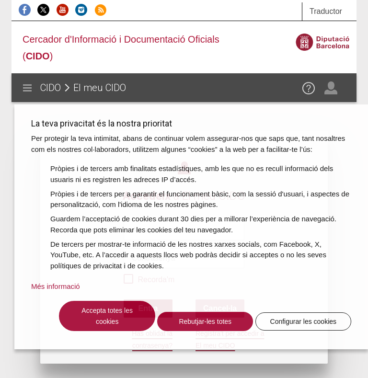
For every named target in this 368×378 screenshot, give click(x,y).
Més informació (55, 286)
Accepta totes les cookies (107, 316)
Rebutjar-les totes (205, 321)
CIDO (50, 87)
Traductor (326, 11)
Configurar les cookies (303, 321)
